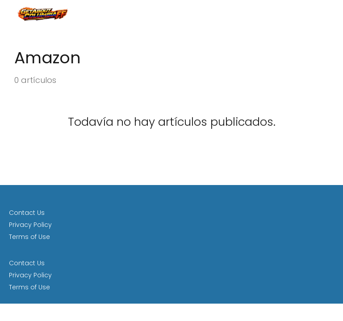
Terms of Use (29, 236)
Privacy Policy (30, 224)
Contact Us (27, 212)
